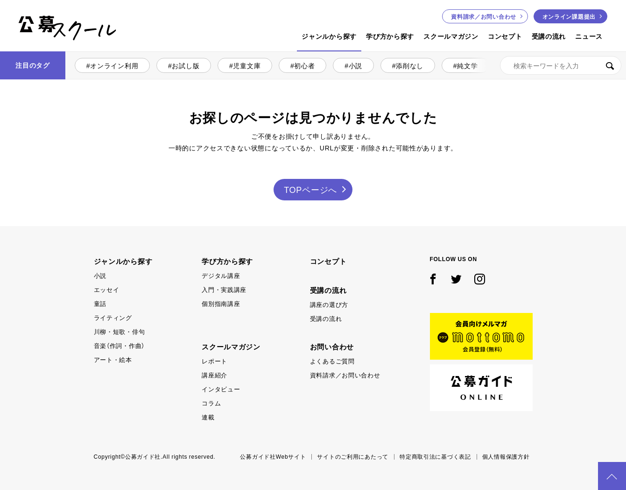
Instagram (480, 279)
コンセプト (505, 36)
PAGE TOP (612, 476)
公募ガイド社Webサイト (273, 456)
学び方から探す (390, 36)
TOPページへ (310, 189)
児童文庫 (246, 65)
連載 (208, 416)
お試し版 (185, 65)
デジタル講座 (221, 275)
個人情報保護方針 (506, 456)
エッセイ (107, 289)
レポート (214, 360)
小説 (355, 65)
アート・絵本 (113, 359)
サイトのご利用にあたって (352, 456)
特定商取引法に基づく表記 (435, 456)
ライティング (113, 317)
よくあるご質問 (332, 360)
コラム (211, 402)
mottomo (481, 336)
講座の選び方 (329, 304)
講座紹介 (214, 374)
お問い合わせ (483, 16)
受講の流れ (549, 36)
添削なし (409, 65)
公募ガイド (481, 387)
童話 (100, 303)
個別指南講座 (221, 303)
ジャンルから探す (329, 36)
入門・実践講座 (224, 289)
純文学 (467, 65)
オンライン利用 (114, 65)
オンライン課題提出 (569, 16)
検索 (609, 65)
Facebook (433, 279)
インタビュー (221, 388)
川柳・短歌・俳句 (119, 331)
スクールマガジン (450, 36)
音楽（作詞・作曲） (119, 345)
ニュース (589, 36)
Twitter (456, 279)
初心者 (304, 65)
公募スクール (26, 50)
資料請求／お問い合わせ (345, 374)
